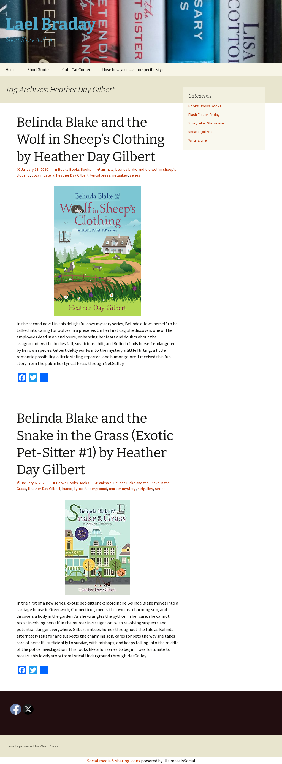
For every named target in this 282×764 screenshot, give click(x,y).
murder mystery (122, 488)
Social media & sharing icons (114, 760)
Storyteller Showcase (206, 123)
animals (107, 169)
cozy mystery (43, 175)
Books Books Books (74, 169)
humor (67, 488)
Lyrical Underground (90, 488)
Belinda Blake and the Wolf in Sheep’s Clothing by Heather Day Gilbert (91, 139)
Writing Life (197, 140)
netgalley (120, 175)
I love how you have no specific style (133, 69)
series (135, 175)
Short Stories (39, 69)
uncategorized (200, 131)
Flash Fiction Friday (204, 114)
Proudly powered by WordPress (32, 746)
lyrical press (100, 175)
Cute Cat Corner (76, 69)
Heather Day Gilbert (72, 175)
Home (11, 69)
